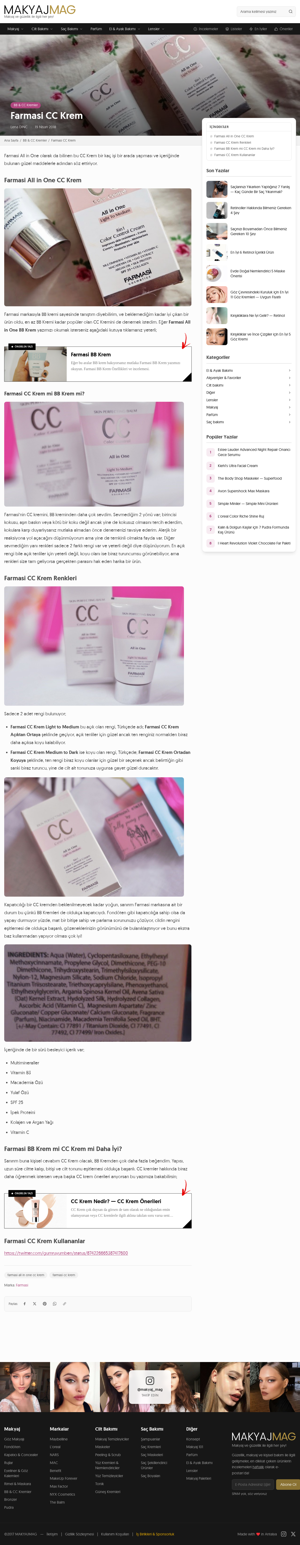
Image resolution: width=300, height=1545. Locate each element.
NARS (54, 1454)
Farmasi (22, 1285)
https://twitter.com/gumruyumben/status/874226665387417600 (66, 1253)
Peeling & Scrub (108, 1454)
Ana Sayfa (11, 140)
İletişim (52, 1534)
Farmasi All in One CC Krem (232, 136)
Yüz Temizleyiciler (109, 1475)
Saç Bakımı (72, 28)
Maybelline (59, 1439)
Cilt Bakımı (43, 28)
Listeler (233, 28)
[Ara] (290, 11)
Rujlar (8, 1462)
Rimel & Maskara (17, 1483)
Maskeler (102, 1446)
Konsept (193, 1439)
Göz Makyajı (14, 1439)
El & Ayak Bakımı (125, 28)
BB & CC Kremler (26, 105)
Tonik (99, 1483)
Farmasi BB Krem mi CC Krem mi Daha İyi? (242, 148)
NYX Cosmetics (62, 1494)
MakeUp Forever (63, 1478)
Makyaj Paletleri (198, 1478)
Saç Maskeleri (152, 1454)
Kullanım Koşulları (115, 1534)
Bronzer (10, 1499)
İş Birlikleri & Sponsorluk (155, 1534)
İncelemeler (206, 28)
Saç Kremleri (151, 1446)
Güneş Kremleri (107, 1491)
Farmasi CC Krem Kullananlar (232, 155)
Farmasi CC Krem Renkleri (230, 142)
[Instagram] (283, 1534)
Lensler (156, 28)
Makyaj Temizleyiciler (112, 1439)
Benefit (55, 1470)
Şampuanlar (150, 1439)
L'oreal (55, 1446)
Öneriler (283, 28)
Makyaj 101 (194, 1446)
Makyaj (15, 28)
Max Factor (59, 1486)
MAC (54, 1462)
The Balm (57, 1502)
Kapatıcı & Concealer (21, 1454)
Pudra (9, 1507)
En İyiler (258, 28)
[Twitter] (293, 1534)
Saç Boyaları (150, 1475)
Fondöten (12, 1446)
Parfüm (96, 28)
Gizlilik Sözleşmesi (79, 1534)
